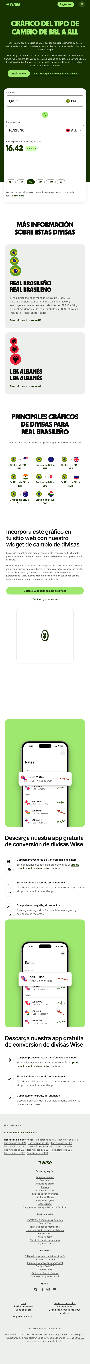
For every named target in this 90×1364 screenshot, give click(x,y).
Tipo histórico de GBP (68, 1139)
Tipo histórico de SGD (37, 1149)
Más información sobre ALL (26, 386)
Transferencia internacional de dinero (45, 1220)
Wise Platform (45, 1236)
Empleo (45, 1187)
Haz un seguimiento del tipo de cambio (56, 73)
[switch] (45, 115)
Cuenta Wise (45, 1223)
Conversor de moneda (45, 1259)
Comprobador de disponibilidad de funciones (44, 1207)
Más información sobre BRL (26, 320)
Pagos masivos (45, 1243)
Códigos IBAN (45, 1269)
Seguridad (45, 1180)
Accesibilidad (45, 1204)
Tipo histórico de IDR (37, 1153)
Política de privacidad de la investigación (45, 1256)
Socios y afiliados (45, 1197)
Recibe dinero (45, 1233)
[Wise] (13, 4)
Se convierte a (13, 122)
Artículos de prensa (45, 1183)
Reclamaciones (64, 1306)
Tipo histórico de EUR (38, 1143)
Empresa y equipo (45, 1177)
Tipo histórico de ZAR (14, 1149)
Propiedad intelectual (23, 1316)
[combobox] (74, 101)
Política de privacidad (65, 1303)
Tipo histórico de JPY (61, 1143)
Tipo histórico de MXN (15, 1143)
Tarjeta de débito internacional (45, 1226)
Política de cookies (23, 1306)
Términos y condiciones (45, 599)
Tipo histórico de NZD (61, 1146)
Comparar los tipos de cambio (45, 1276)
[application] (29, 164)
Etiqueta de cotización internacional (45, 1263)
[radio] (11, 181)
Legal (23, 1303)
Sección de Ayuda (45, 1200)
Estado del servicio (45, 1190)
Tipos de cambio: (13, 1125)
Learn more (18, 195)
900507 (80, 1337)
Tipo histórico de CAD (14, 1146)
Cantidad (10, 92)
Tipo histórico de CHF (14, 1153)
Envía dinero (19, 73)
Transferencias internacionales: (20, 1132)
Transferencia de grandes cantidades (45, 1230)
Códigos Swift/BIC (45, 1266)
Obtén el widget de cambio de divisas (45, 590)
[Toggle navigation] (82, 4)
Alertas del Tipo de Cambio (45, 1273)
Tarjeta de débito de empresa (45, 1240)
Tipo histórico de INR (37, 1146)
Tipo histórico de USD (61, 1149)
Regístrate (65, 4)
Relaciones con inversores (45, 1193)
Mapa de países (23, 1309)
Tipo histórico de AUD (45, 1139)
